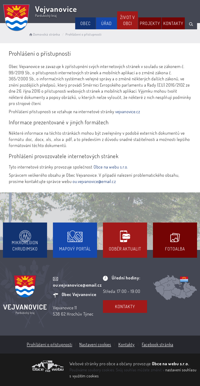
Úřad (106, 23)
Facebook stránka (157, 344)
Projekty (150, 23)
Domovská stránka (44, 34)
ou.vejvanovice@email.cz (94, 181)
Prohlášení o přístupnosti (49, 344)
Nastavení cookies (95, 344)
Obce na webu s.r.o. (111, 167)
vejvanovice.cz (127, 111)
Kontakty (173, 23)
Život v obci (127, 20)
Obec (85, 23)
